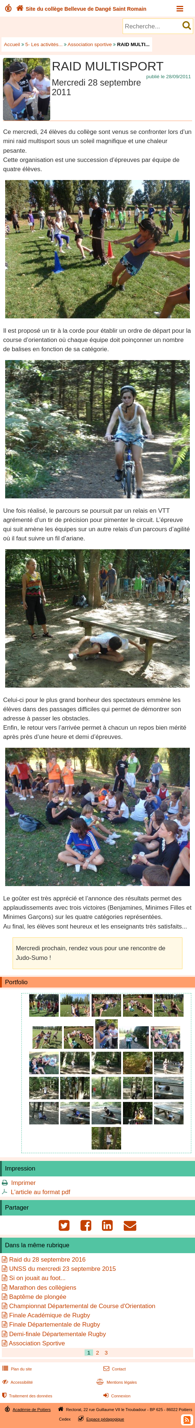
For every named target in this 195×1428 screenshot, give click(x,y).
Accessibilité (17, 1382)
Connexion (116, 1396)
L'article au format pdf (40, 1192)
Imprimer (23, 1182)
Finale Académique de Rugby (49, 1315)
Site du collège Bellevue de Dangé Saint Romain (80, 9)
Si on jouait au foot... (37, 1278)
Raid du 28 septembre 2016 (47, 1259)
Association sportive (90, 44)
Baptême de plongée (37, 1296)
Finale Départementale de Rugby (54, 1324)
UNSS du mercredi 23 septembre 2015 (62, 1268)
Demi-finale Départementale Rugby (57, 1334)
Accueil (12, 44)
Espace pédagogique (105, 1419)
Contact (114, 1369)
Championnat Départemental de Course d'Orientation (82, 1306)
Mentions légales (116, 1382)
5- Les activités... (44, 44)
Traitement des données (26, 1396)
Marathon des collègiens (42, 1287)
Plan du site (16, 1369)
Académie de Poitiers (32, 1409)
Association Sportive (37, 1343)
